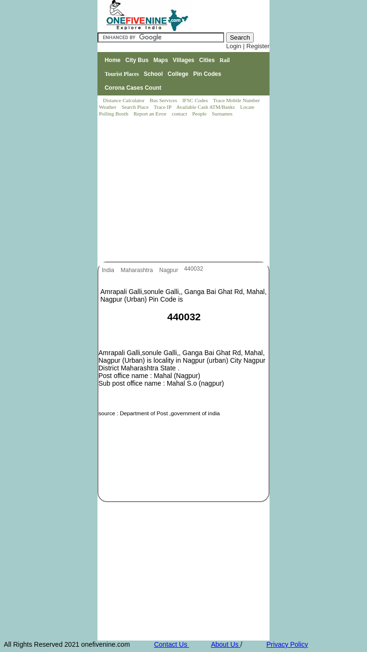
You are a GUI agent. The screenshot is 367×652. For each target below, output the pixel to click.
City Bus (137, 60)
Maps (160, 60)
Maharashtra (137, 270)
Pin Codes (207, 74)
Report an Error (150, 113)
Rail (224, 60)
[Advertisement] (184, 190)
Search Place (135, 107)
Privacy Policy (287, 644)
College (178, 74)
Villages (183, 60)
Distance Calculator (123, 100)
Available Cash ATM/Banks (206, 107)
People (200, 113)
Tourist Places (122, 74)
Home (112, 60)
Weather (108, 107)
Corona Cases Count (133, 87)
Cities (207, 60)
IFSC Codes (195, 100)
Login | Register (248, 46)
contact (180, 113)
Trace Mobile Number (237, 100)
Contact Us (171, 644)
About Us (225, 644)
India (109, 270)
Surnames (222, 113)
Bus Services (163, 100)
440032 (193, 268)
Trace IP (163, 107)
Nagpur (169, 270)
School (153, 74)
